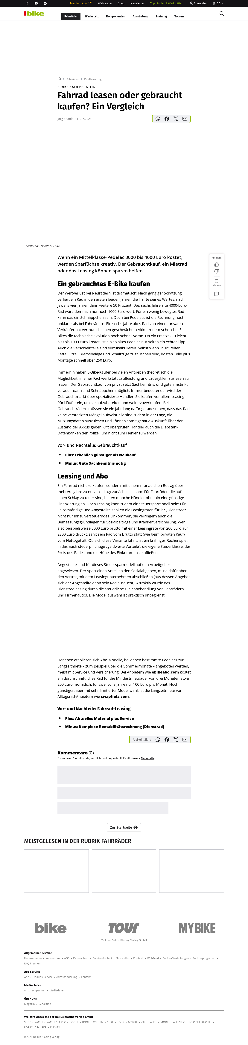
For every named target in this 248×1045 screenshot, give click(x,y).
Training (161, 16)
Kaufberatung (93, 79)
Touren (179, 16)
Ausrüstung (140, 16)
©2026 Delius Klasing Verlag (42, 1037)
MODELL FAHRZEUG (173, 1022)
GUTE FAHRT (149, 1022)
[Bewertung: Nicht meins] (216, 271)
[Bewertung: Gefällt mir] (216, 264)
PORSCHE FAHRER (35, 1027)
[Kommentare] (216, 294)
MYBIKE (133, 1022)
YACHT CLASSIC (56, 1022)
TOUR (120, 1022)
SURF (110, 1022)
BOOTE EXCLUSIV (92, 1022)
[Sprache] (217, 3)
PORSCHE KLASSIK (200, 1022)
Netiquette (147, 758)
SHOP (27, 1022)
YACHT (39, 1022)
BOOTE (74, 1022)
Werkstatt (92, 16)
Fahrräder (70, 16)
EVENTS (55, 1027)
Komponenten (115, 16)
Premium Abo (81, 3)
